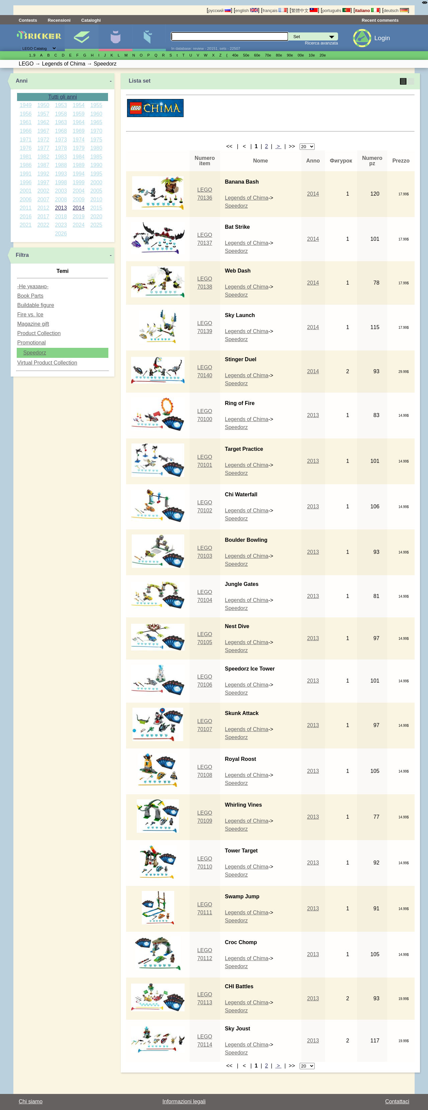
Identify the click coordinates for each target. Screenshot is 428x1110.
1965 (96, 122)
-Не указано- (32, 286)
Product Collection (39, 333)
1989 (79, 165)
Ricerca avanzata (321, 42)
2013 (61, 208)
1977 (43, 148)
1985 (96, 157)
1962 (43, 122)
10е (312, 55)
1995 (96, 174)
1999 (79, 182)
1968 (61, 131)
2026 (61, 233)
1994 (79, 174)
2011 (26, 208)
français (274, 10)
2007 (43, 199)
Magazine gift (33, 324)
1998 (61, 182)
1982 (43, 157)
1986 (26, 165)
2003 (61, 191)
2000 (96, 182)
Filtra (22, 255)
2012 (43, 208)
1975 (96, 139)
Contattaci (397, 1101)
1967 (43, 131)
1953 (61, 105)
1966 (26, 131)
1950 (43, 105)
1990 (96, 165)
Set (81, 37)
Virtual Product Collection (47, 363)
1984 (79, 157)
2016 (26, 216)
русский (219, 10)
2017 (43, 216)
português (336, 10)
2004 (79, 191)
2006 (26, 199)
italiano (367, 10)
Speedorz (34, 353)
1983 (61, 157)
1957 (43, 114)
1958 (61, 114)
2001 (26, 191)
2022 (43, 225)
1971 (26, 139)
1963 (61, 122)
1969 (79, 131)
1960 (96, 114)
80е (279, 55)
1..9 (32, 55)
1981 (26, 157)
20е (323, 55)
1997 (43, 182)
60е (257, 55)
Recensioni (59, 20)
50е (246, 55)
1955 (96, 105)
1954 (79, 105)
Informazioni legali (184, 1101)
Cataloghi (91, 20)
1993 (61, 174)
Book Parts (30, 296)
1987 (43, 165)
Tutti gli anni (62, 97)
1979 (79, 148)
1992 (43, 174)
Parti (149, 37)
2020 (96, 216)
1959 (79, 114)
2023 (61, 225)
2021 (26, 225)
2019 (79, 216)
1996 (26, 182)
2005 (96, 191)
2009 (79, 199)
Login (382, 37)
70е (268, 55)
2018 (61, 216)
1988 (61, 165)
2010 (96, 199)
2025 (96, 225)
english (246, 10)
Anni (22, 81)
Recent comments (380, 20)
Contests (28, 20)
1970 (96, 131)
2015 (96, 208)
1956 (26, 114)
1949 (26, 105)
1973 (61, 139)
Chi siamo (30, 1101)
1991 (26, 174)
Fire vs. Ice (30, 314)
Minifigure (115, 37)
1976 (26, 148)
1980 (96, 148)
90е (290, 55)
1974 (79, 139)
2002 (43, 191)
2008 (61, 199)
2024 (79, 225)
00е (301, 55)
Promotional (31, 342)
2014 (79, 208)
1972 (43, 139)
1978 (61, 148)
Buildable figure (35, 305)
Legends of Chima (247, 198)
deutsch (396, 10)
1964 (79, 122)
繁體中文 (304, 10)
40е (235, 55)
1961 (26, 122)
